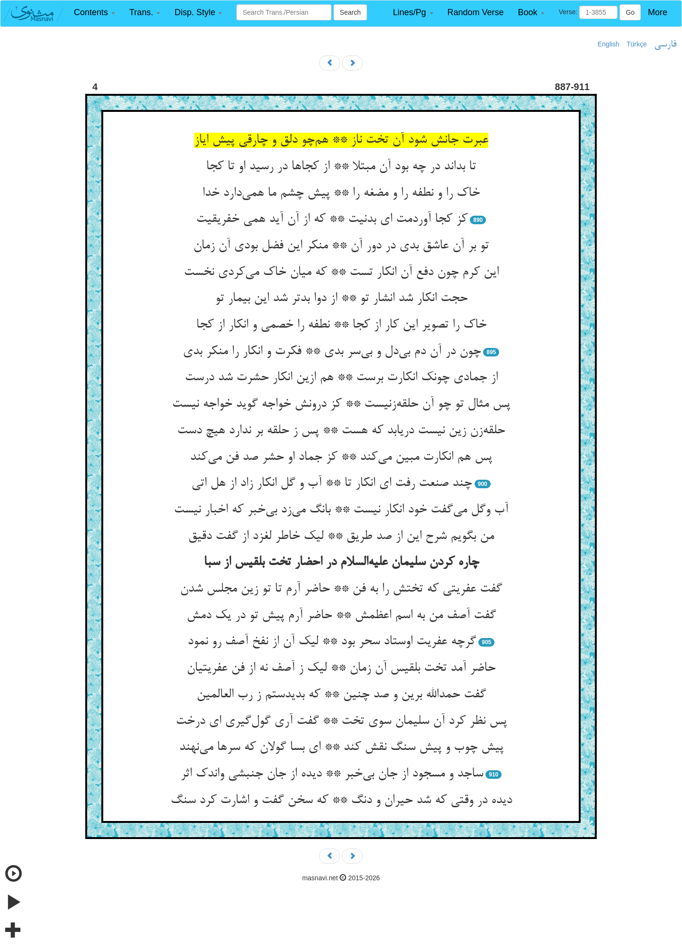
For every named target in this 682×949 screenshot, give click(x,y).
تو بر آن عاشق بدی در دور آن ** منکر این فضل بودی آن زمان (341, 246)
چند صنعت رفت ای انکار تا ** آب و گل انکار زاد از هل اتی (331, 483)
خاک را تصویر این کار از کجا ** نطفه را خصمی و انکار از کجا (341, 325)
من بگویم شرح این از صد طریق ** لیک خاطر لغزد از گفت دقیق (341, 536)
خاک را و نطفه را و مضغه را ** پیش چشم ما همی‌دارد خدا (341, 193)
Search (350, 12)
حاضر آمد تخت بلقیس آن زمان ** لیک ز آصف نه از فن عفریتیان (341, 668)
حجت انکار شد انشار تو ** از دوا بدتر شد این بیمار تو (341, 298)
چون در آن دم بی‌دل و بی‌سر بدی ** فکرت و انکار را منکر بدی (332, 351)
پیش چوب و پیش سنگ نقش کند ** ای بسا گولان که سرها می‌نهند (341, 747)
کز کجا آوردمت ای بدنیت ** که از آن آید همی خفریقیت (331, 219)
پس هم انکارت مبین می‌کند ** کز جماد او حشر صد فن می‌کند (341, 457)
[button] (94, 12)
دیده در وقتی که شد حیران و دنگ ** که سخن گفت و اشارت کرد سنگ (341, 800)
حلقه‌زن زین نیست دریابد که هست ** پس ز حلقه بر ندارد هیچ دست (341, 430)
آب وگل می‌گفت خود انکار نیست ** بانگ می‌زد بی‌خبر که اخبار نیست (341, 510)
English (608, 44)
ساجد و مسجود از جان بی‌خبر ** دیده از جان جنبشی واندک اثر (331, 774)
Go (630, 12)
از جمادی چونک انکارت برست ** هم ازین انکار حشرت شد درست (341, 377)
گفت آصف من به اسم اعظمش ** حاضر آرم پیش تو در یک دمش (341, 615)
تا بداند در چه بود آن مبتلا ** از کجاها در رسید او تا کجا (341, 166)
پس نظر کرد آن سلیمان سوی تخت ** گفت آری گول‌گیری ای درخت (341, 721)
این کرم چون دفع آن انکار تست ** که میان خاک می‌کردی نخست (341, 272)
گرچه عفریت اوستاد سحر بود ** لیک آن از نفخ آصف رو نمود (332, 641)
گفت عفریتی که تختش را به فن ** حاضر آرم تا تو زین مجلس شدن (341, 589)
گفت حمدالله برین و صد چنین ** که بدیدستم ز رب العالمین (341, 695)
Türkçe (637, 44)
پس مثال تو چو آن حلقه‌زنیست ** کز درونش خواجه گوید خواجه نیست (341, 404)
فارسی (665, 44)
